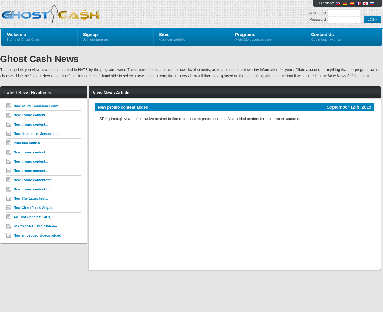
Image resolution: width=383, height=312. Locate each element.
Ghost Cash (75, 14)
